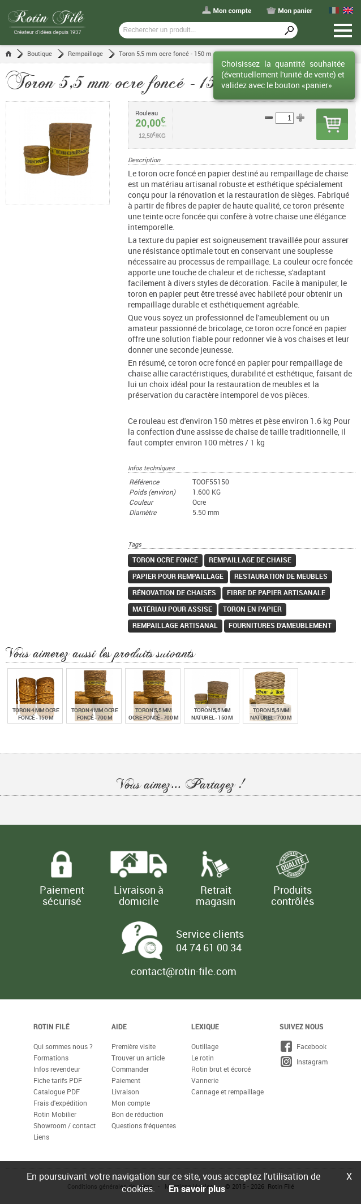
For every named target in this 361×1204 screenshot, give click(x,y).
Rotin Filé (51, 1026)
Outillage (204, 1046)
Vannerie (204, 1080)
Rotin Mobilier (54, 1114)
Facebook (303, 1046)
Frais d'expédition (60, 1102)
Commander (130, 1068)
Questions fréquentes (143, 1125)
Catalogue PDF (56, 1091)
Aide (119, 1026)
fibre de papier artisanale (276, 592)
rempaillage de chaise (250, 559)
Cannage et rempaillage (227, 1091)
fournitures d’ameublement (280, 625)
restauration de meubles (281, 576)
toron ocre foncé (165, 559)
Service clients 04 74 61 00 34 (210, 940)
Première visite (133, 1046)
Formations (50, 1057)
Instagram (304, 1061)
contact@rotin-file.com (184, 971)
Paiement (125, 1080)
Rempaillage (85, 53)
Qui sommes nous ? (63, 1046)
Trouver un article (138, 1057)
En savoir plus (197, 1189)
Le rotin (202, 1057)
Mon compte (130, 1102)
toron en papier (252, 608)
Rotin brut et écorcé (221, 1068)
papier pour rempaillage (178, 576)
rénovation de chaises (174, 592)
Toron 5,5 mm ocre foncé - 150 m (165, 53)
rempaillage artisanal (175, 625)
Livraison (125, 1091)
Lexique (205, 1026)
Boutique (39, 53)
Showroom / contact (64, 1125)
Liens (41, 1136)
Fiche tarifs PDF (57, 1080)
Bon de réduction (137, 1114)
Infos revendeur (56, 1068)
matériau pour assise (172, 608)
